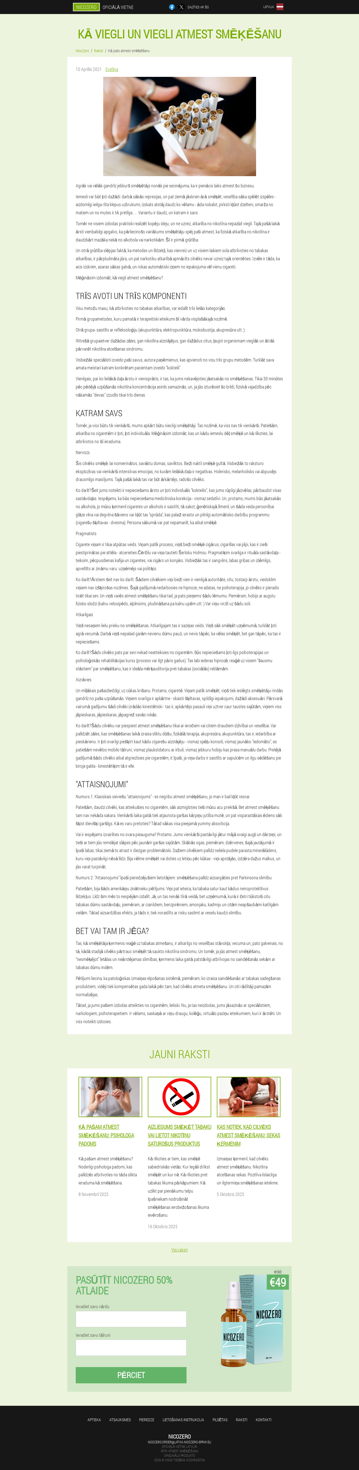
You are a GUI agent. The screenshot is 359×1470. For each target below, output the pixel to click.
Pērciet (131, 1375)
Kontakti (263, 1419)
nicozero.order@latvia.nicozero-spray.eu (179, 1442)
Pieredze (146, 1419)
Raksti (241, 1419)
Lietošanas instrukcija (183, 1419)
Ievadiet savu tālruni (93, 1335)
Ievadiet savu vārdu (92, 1306)
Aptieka (94, 1419)
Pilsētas (220, 1419)
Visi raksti (179, 1250)
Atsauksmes (120, 1419)
